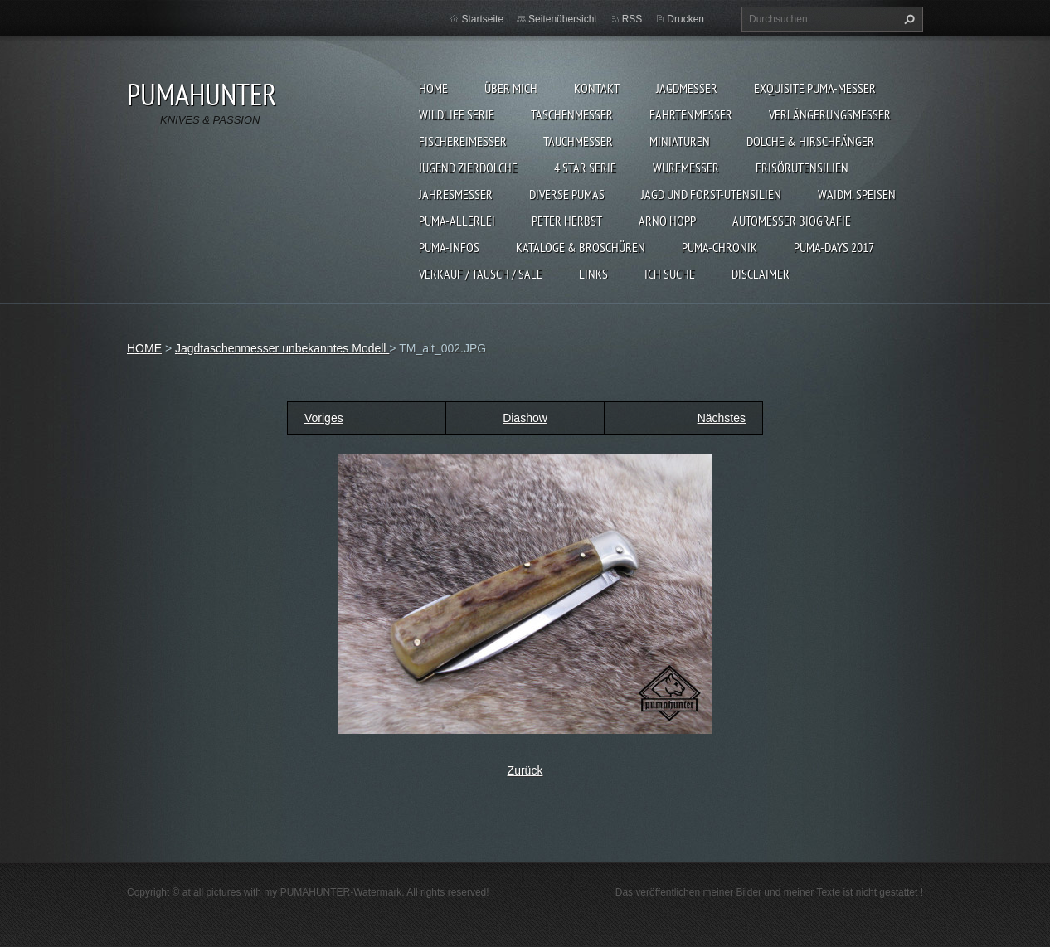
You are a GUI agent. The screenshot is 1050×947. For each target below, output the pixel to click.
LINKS (593, 273)
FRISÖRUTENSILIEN (802, 167)
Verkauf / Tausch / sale (480, 273)
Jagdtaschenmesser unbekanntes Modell (282, 348)
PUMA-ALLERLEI (457, 220)
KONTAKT (597, 88)
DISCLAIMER (761, 273)
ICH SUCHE (669, 273)
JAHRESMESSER (456, 194)
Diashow (525, 418)
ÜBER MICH (510, 88)
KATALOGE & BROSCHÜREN (580, 247)
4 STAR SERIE (585, 167)
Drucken (685, 19)
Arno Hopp (667, 220)
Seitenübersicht (562, 19)
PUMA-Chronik (719, 247)
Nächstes (722, 418)
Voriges (323, 418)
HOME (433, 88)
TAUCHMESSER (578, 141)
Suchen (907, 19)
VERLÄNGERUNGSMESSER (830, 114)
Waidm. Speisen (857, 194)
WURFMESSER (686, 167)
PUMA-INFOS (449, 247)
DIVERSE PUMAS (567, 194)
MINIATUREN (679, 141)
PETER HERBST (567, 220)
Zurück (525, 770)
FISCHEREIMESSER (463, 141)
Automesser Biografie (791, 220)
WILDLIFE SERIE (456, 114)
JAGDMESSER (686, 88)
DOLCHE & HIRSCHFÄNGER (810, 141)
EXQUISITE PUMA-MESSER (815, 88)
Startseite (482, 19)
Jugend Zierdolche (468, 167)
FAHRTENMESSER (690, 114)
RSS (632, 19)
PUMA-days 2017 (834, 247)
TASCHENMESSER (572, 114)
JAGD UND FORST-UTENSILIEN (711, 194)
